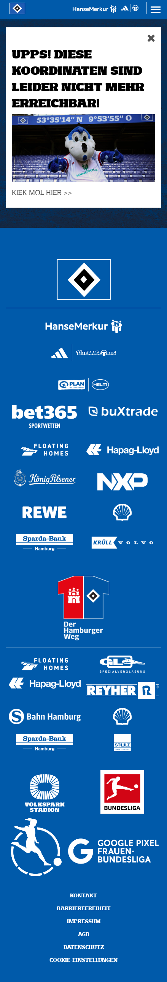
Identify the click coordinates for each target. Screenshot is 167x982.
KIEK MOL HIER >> (42, 193)
